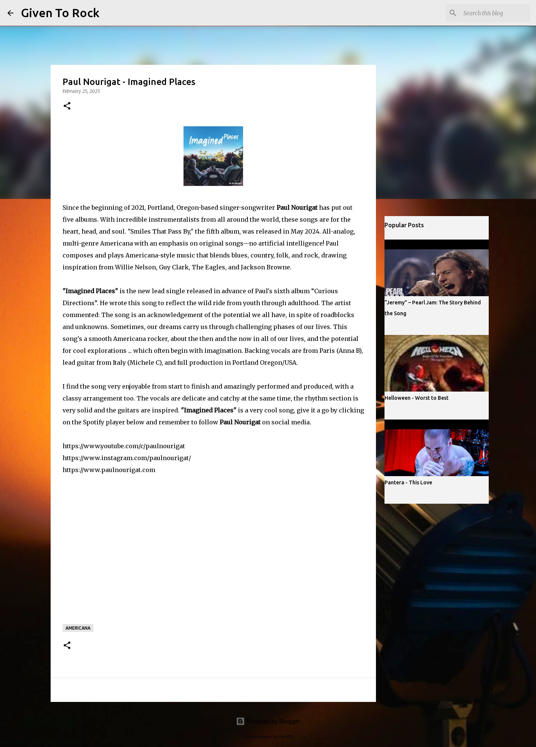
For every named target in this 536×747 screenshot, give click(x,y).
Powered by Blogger (268, 721)
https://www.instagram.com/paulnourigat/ (127, 458)
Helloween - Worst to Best (417, 398)
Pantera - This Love (408, 482)
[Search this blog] (491, 13)
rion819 (286, 736)
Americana (78, 628)
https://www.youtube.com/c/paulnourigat (124, 446)
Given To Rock (60, 12)
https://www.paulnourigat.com (109, 470)
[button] (67, 106)
